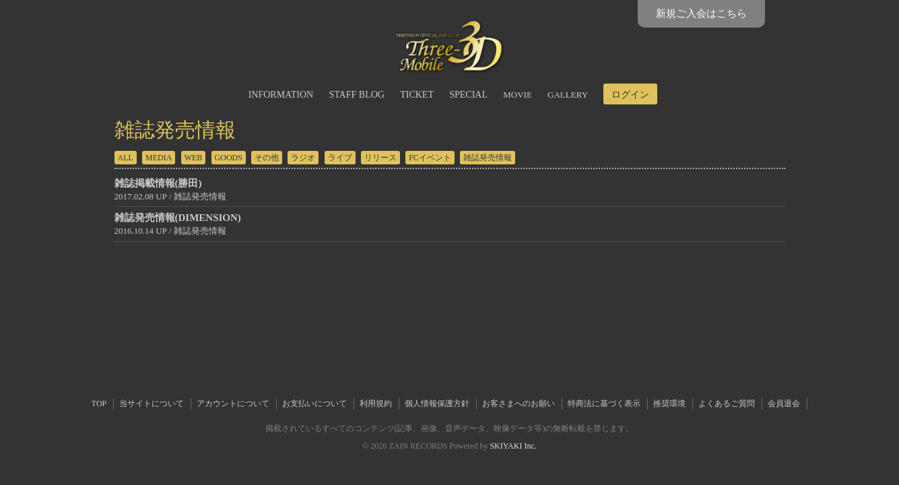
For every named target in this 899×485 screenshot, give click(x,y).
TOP (99, 403)
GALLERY (567, 95)
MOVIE (517, 95)
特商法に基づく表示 (604, 403)
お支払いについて (314, 403)
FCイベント (430, 157)
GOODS (228, 157)
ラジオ (303, 157)
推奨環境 (669, 403)
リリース (380, 157)
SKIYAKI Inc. (513, 446)
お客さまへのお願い (518, 403)
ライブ (340, 157)
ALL (125, 157)
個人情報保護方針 (437, 403)
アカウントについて (233, 403)
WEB (194, 157)
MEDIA (158, 157)
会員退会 (784, 403)
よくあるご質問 (726, 403)
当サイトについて (151, 403)
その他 (267, 157)
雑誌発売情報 (487, 157)
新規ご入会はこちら (701, 13)
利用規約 (376, 403)
